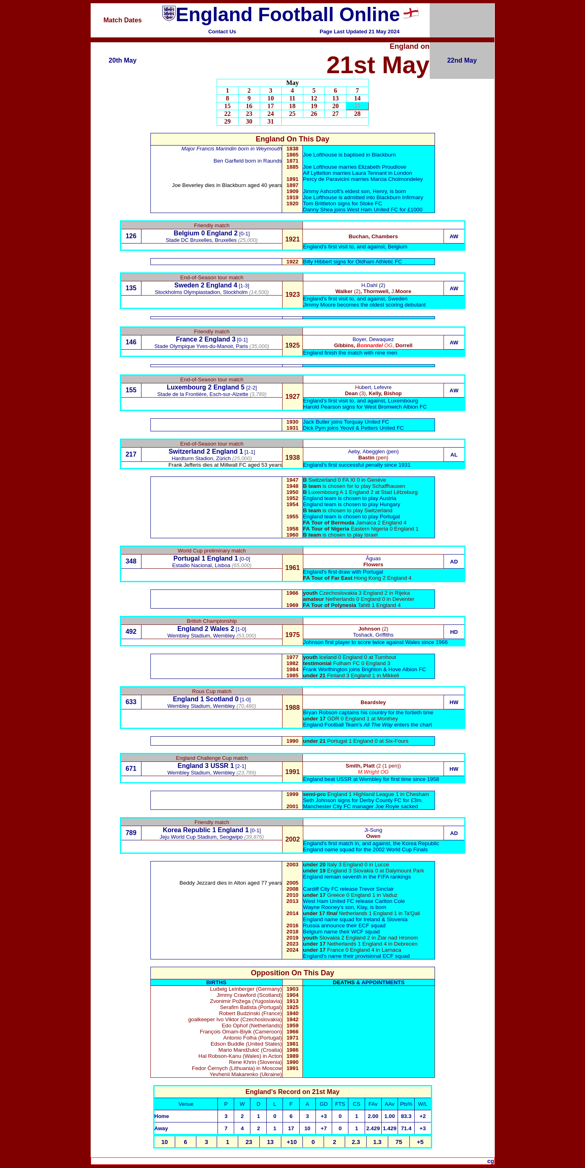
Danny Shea (318, 210)
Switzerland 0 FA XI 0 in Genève (347, 480)
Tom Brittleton (319, 203)
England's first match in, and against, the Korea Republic (371, 843)
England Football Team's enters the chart (367, 725)
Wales (219, 628)
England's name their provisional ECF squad (356, 956)
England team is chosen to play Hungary (351, 504)
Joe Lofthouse (320, 167)
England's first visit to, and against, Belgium (355, 247)
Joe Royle (387, 806)
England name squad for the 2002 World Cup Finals (365, 849)
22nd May (462, 60)
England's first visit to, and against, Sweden (355, 299)
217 (131, 454)
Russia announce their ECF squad (344, 925)
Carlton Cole (390, 901)
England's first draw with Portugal (343, 572)
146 (131, 342)
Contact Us (222, 31)
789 (131, 832)
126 (131, 236)
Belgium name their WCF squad (341, 932)
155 (131, 390)
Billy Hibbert (317, 262)
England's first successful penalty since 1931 (357, 465)
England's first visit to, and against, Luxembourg (360, 401)
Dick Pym (314, 428)
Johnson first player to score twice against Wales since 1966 (375, 642)
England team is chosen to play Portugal (351, 516)
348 (131, 561)
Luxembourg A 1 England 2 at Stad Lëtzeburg (363, 492)
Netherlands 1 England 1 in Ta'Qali (361, 913)
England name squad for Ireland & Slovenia (355, 919)
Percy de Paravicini (327, 179)
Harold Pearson (322, 407)
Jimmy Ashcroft (321, 191)
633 (131, 701)
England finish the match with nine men (350, 353)
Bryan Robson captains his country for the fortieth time (368, 712)
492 (131, 631)
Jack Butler (317, 422)
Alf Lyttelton (317, 173)
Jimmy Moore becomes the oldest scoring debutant (364, 305)
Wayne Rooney (321, 907)
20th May (122, 60)
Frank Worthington (325, 669)
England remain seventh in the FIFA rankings (357, 877)
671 (131, 768)
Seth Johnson (319, 800)
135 (131, 288)
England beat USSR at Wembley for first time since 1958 (371, 779)
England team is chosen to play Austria (349, 498)
